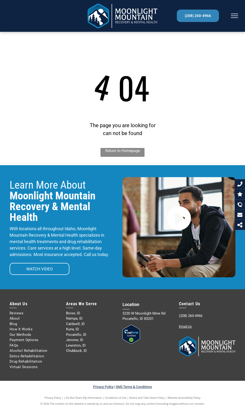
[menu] (234, 16)
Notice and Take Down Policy (147, 397)
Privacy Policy (103, 387)
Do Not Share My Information (84, 397)
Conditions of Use (116, 397)
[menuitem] (36, 313)
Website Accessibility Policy (183, 397)
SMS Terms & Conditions (134, 387)
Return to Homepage (122, 150)
